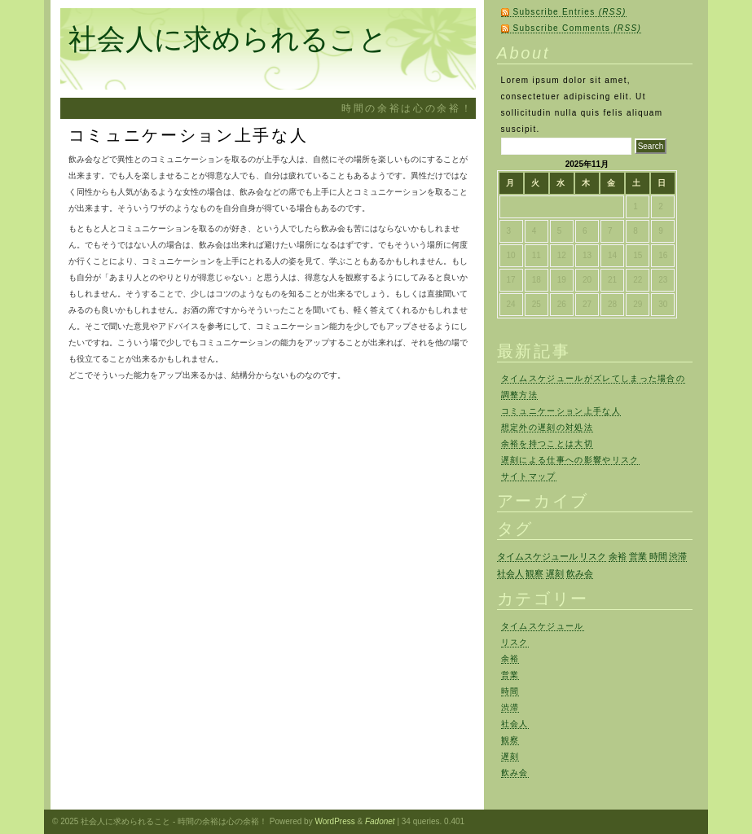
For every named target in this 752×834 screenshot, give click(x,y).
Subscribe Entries (570, 11)
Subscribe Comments (577, 28)
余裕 (510, 658)
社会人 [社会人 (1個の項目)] (510, 573)
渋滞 (510, 707)
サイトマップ (528, 476)
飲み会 (515, 772)
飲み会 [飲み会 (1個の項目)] (579, 573)
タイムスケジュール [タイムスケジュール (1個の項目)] (537, 556)
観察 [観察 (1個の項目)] (534, 573)
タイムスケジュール (542, 625)
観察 (510, 739)
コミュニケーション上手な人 (561, 410)
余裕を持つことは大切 (547, 443)
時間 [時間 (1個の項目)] (658, 556)
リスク (515, 642)
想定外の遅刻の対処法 (547, 427)
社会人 (515, 723)
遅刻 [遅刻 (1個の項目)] (555, 573)
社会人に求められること (228, 39)
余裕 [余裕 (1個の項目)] (618, 556)
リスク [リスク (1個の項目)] (592, 556)
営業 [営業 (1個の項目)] (638, 556)
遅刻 (510, 756)
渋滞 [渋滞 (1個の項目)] (678, 556)
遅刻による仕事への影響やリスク (570, 459)
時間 (510, 691)
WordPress (334, 821)
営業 (510, 674)
